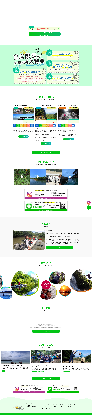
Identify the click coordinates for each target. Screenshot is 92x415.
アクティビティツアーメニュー (27, 40)
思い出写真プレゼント (53, 406)
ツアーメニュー (54, 404)
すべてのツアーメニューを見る (46, 152)
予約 (57, 40)
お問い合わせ (70, 406)
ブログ (42, 406)
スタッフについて (42, 40)
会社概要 (43, 408)
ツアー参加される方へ (72, 40)
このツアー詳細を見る (23, 136)
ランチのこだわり (35, 40)
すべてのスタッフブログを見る (46, 378)
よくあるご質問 (64, 40)
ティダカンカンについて (20, 40)
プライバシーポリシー (50, 408)
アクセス (46, 406)
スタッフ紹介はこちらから (60, 247)
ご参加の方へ (61, 406)
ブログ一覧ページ (50, 40)
